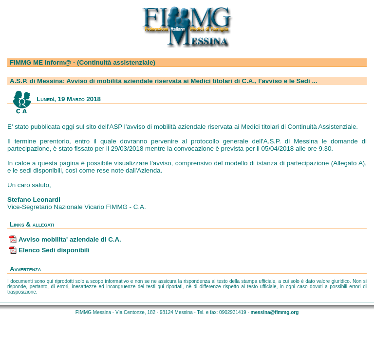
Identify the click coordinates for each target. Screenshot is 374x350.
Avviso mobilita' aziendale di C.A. (70, 239)
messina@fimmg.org (275, 312)
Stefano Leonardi (33, 199)
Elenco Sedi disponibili (54, 250)
